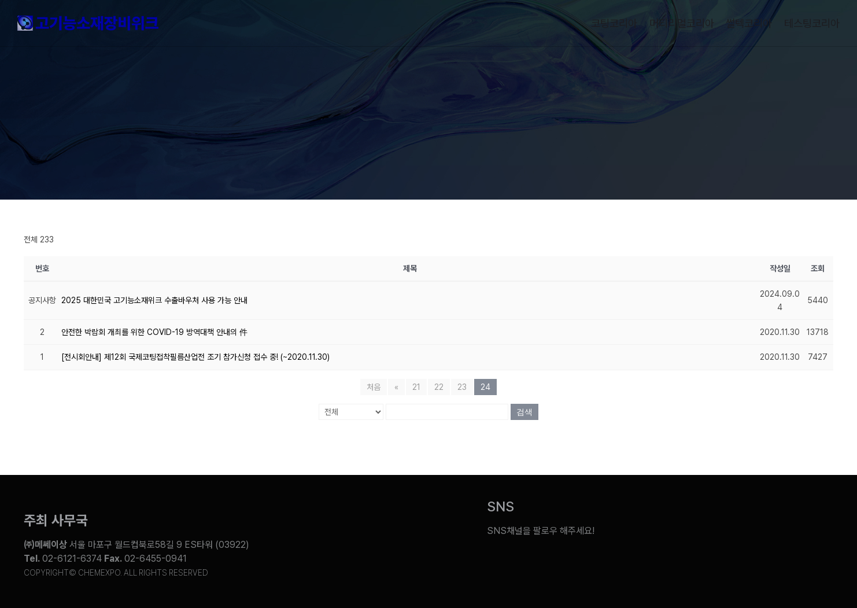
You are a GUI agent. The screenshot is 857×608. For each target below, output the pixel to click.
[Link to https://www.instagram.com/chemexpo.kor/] (773, 522)
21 (416, 387)
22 (439, 387)
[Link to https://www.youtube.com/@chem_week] (643, 522)
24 (485, 387)
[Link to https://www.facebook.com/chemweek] (730, 522)
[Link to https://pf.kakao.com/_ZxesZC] (816, 522)
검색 (524, 412)
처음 (374, 387)
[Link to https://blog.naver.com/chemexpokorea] (687, 522)
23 (462, 387)
